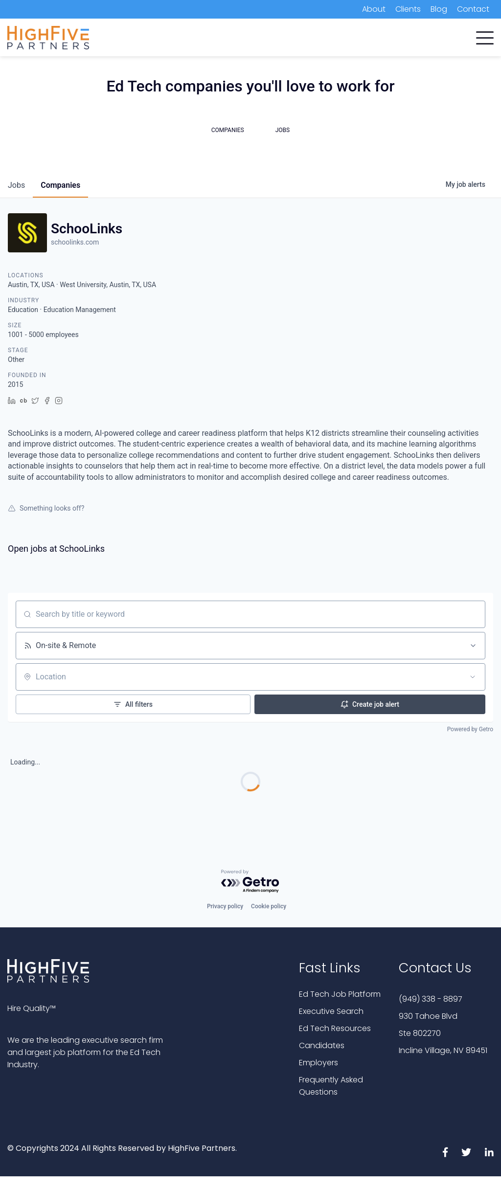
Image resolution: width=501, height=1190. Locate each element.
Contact (473, 9)
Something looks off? (46, 508)
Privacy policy (225, 906)
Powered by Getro (470, 729)
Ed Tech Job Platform (340, 994)
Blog (439, 9)
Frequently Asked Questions (331, 1086)
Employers (318, 1062)
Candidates (321, 1045)
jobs (16, 185)
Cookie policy (268, 906)
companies (60, 185)
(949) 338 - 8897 (430, 999)
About (374, 9)
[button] (485, 35)
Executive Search (331, 1011)
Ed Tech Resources (335, 1028)
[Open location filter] (472, 677)
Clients (408, 9)
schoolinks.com (75, 242)
